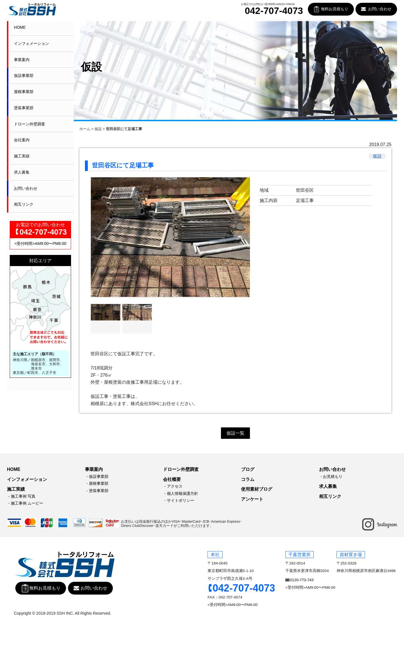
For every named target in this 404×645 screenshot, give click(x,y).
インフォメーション (31, 43)
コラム (247, 479)
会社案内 (22, 140)
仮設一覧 (235, 433)
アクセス (174, 486)
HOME (20, 27)
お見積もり (332, 476)
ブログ (247, 469)
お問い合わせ (379, 9)
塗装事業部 (23, 108)
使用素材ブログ (256, 489)
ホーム (84, 129)
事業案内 (22, 59)
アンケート (252, 499)
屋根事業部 (23, 91)
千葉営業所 (299, 554)
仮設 (98, 129)
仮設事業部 (23, 75)
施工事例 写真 (23, 496)
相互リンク (23, 204)
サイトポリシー (180, 500)
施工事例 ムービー (27, 503)
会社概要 (172, 479)
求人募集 (22, 172)
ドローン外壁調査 (29, 124)
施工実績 (22, 156)
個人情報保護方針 (182, 493)
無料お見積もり (334, 9)
